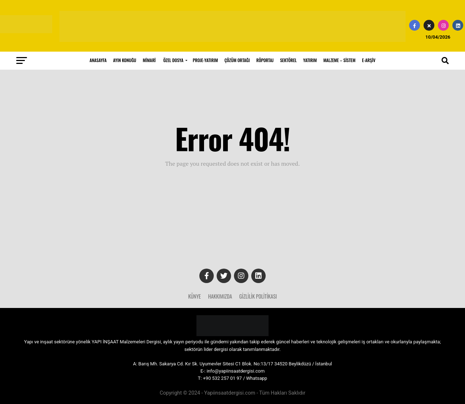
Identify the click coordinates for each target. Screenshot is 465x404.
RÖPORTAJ (265, 60)
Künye (194, 296)
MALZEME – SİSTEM (339, 60)
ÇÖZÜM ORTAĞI (237, 60)
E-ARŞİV (368, 60)
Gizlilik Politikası (258, 296)
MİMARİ (149, 60)
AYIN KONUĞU (124, 60)
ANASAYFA (98, 60)
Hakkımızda (220, 296)
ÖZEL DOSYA (173, 60)
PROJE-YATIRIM (205, 60)
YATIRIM (310, 60)
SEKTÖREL (288, 60)
